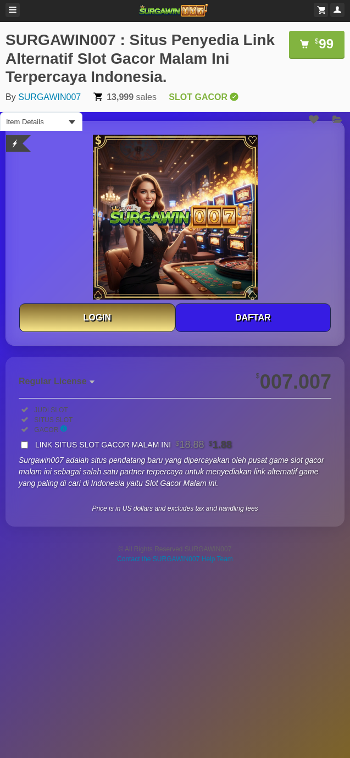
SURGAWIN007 (49, 97)
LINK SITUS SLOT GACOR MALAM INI (133, 445)
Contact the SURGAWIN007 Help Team (175, 559)
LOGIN (97, 317)
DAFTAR (253, 317)
